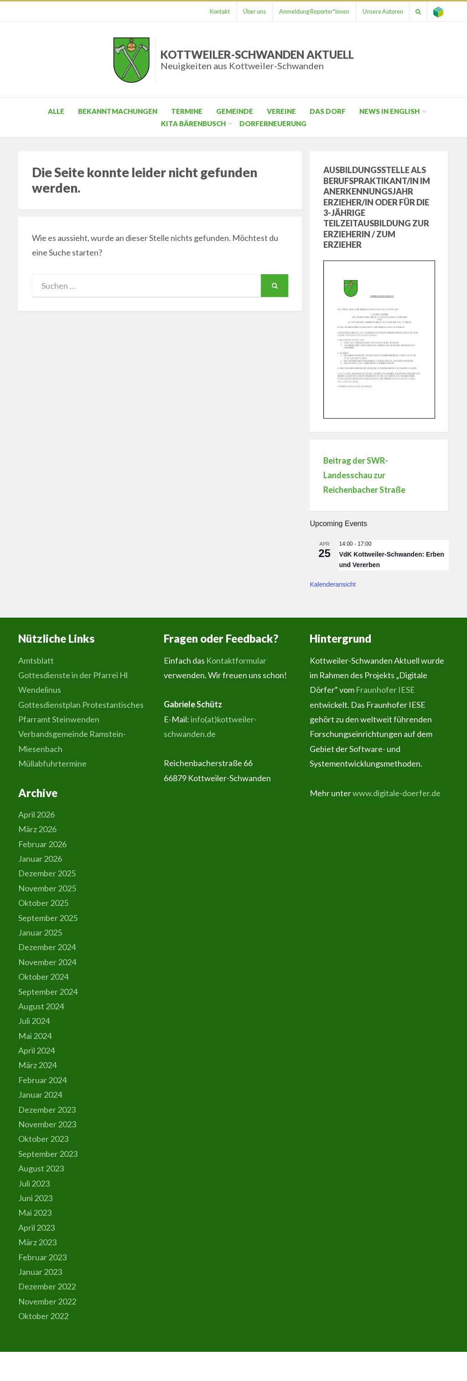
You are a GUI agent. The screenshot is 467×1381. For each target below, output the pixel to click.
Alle (56, 111)
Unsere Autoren (378, 11)
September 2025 (48, 918)
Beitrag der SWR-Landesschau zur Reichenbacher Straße (364, 475)
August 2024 (41, 1006)
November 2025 (47, 888)
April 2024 (36, 1050)
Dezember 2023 (47, 1110)
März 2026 (37, 829)
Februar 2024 (42, 1080)
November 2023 (47, 1124)
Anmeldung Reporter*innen (308, 11)
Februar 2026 (42, 844)
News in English (389, 111)
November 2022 (47, 1301)
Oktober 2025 (43, 903)
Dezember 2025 (47, 873)
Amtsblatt (36, 660)
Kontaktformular (236, 660)
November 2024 (47, 962)
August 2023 (41, 1168)
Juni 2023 (35, 1198)
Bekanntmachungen (117, 111)
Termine (186, 111)
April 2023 (36, 1227)
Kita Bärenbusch (193, 123)
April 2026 (36, 814)
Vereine (281, 111)
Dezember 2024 (47, 947)
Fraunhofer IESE (385, 690)
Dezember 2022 (47, 1286)
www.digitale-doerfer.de (397, 793)
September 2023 (48, 1154)
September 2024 (48, 992)
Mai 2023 (35, 1212)
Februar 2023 (42, 1257)
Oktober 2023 (43, 1139)
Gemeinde (234, 111)
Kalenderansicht (332, 584)
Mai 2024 (35, 1036)
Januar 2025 (40, 932)
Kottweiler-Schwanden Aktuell (257, 59)
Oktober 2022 (43, 1316)
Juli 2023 (34, 1183)
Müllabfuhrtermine (52, 763)
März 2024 (37, 1065)
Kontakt (210, 11)
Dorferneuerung (272, 123)
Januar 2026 (40, 859)
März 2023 (37, 1242)
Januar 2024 (40, 1094)
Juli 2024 (34, 1021)
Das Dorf (328, 111)
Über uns (246, 11)
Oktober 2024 (43, 977)
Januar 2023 (40, 1272)
